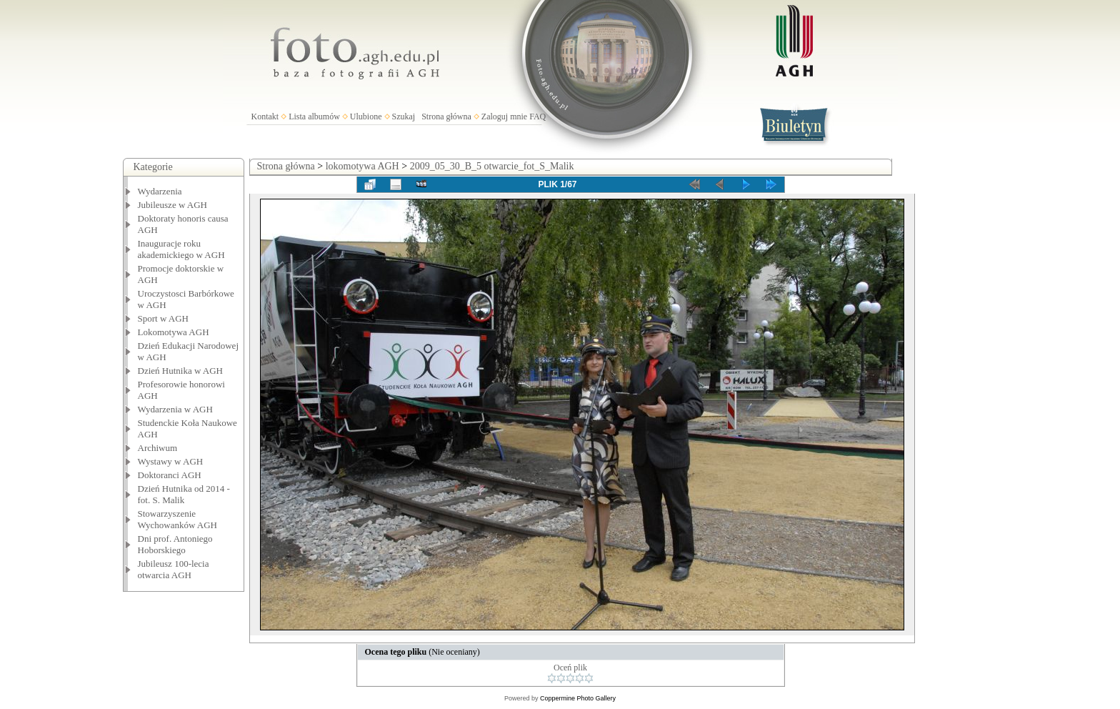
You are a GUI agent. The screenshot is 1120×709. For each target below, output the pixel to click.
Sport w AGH (163, 318)
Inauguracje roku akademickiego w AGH (181, 249)
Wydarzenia (160, 191)
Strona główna (446, 116)
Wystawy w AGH (171, 461)
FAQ (537, 116)
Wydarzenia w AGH (175, 409)
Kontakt (265, 116)
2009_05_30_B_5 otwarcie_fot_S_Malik (492, 166)
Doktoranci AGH (169, 475)
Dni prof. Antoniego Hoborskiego (175, 544)
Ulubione (366, 116)
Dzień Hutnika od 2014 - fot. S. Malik (184, 494)
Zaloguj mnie (504, 116)
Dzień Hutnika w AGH (181, 370)
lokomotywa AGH (362, 166)
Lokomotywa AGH (173, 332)
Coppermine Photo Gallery (578, 698)
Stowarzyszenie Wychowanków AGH (178, 519)
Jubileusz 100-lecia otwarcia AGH (173, 569)
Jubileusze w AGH (173, 204)
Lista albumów (314, 116)
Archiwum (158, 447)
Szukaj (404, 116)
